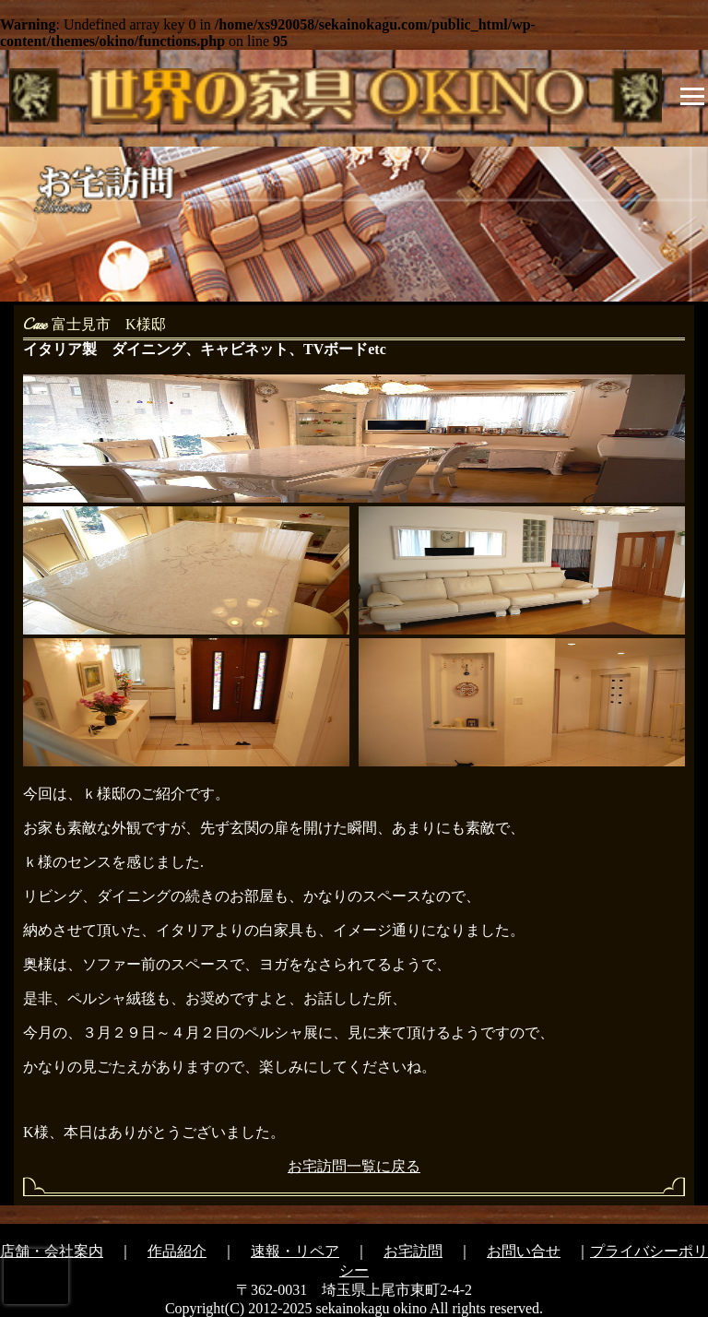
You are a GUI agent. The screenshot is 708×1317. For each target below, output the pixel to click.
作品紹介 (177, 1251)
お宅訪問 (413, 1251)
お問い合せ (523, 1251)
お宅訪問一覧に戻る (354, 1166)
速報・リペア (295, 1251)
